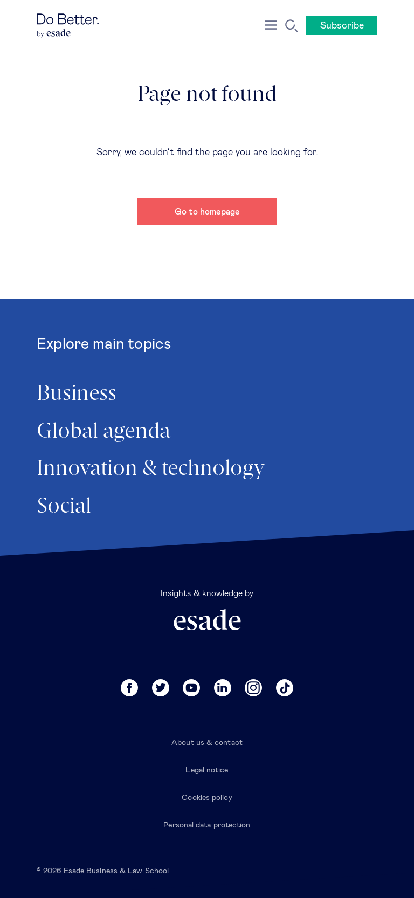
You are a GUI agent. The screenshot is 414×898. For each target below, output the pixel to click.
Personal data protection (206, 825)
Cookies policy (207, 798)
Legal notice (206, 770)
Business (76, 394)
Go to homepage (207, 212)
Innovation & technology (151, 469)
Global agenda (103, 432)
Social (64, 506)
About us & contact (207, 743)
